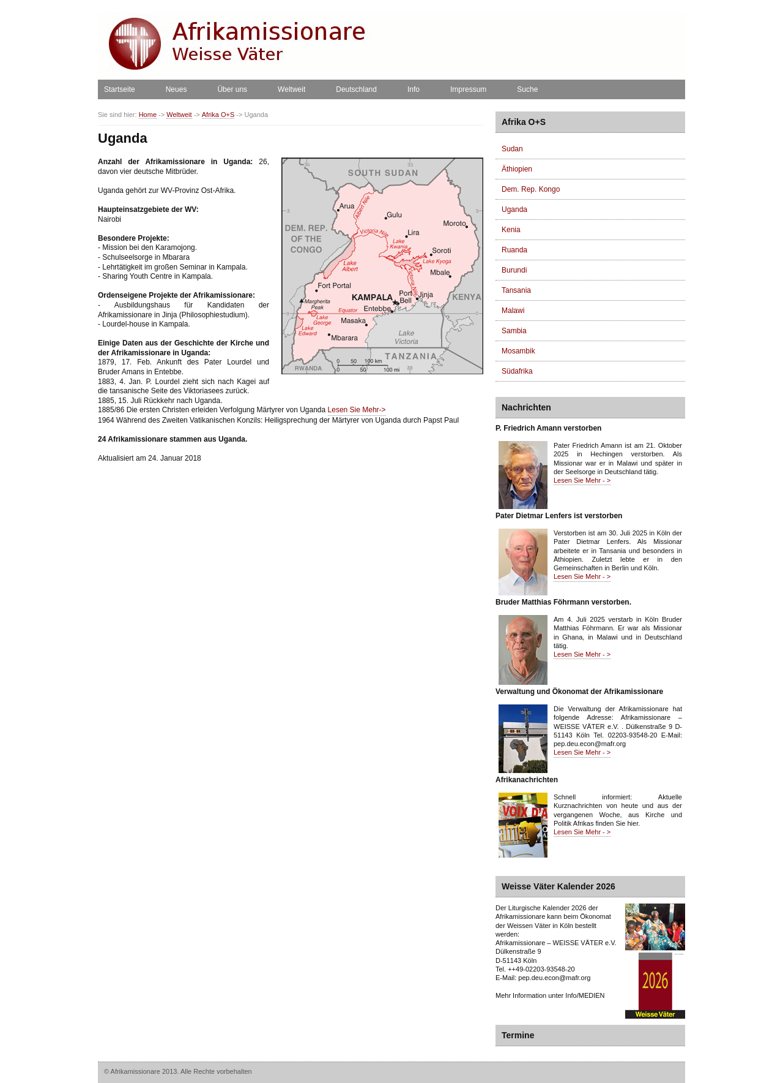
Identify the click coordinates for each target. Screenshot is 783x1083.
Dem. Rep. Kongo (531, 189)
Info (413, 89)
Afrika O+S (218, 114)
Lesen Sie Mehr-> (357, 410)
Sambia (514, 330)
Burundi (514, 270)
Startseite (119, 89)
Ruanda (514, 250)
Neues (176, 89)
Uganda (514, 209)
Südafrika (517, 371)
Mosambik (518, 351)
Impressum (468, 89)
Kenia (511, 229)
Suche (527, 89)
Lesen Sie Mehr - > (582, 480)
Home (148, 114)
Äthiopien (517, 169)
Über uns (232, 89)
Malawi (513, 310)
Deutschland (356, 89)
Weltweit (291, 89)
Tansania (516, 290)
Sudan (512, 149)
